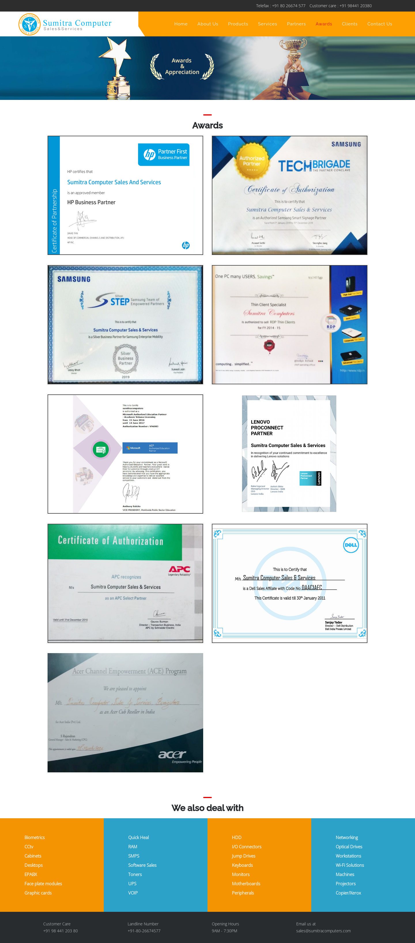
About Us (207, 24)
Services (267, 24)
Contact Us (380, 24)
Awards (324, 24)
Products (238, 24)
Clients (350, 24)
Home (181, 24)
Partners (296, 24)
